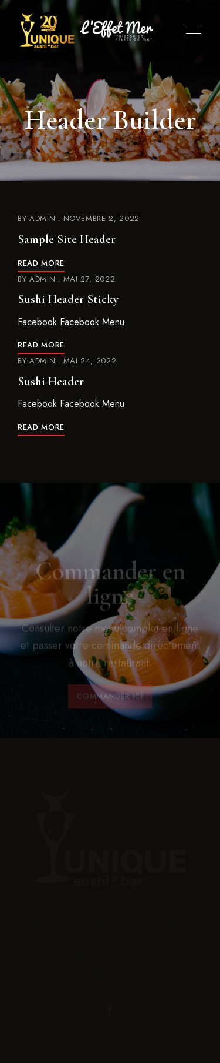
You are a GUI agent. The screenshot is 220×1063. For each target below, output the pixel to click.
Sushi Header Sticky (68, 299)
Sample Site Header (67, 239)
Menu (190, 30)
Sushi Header (51, 381)
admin (42, 218)
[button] (109, 699)
